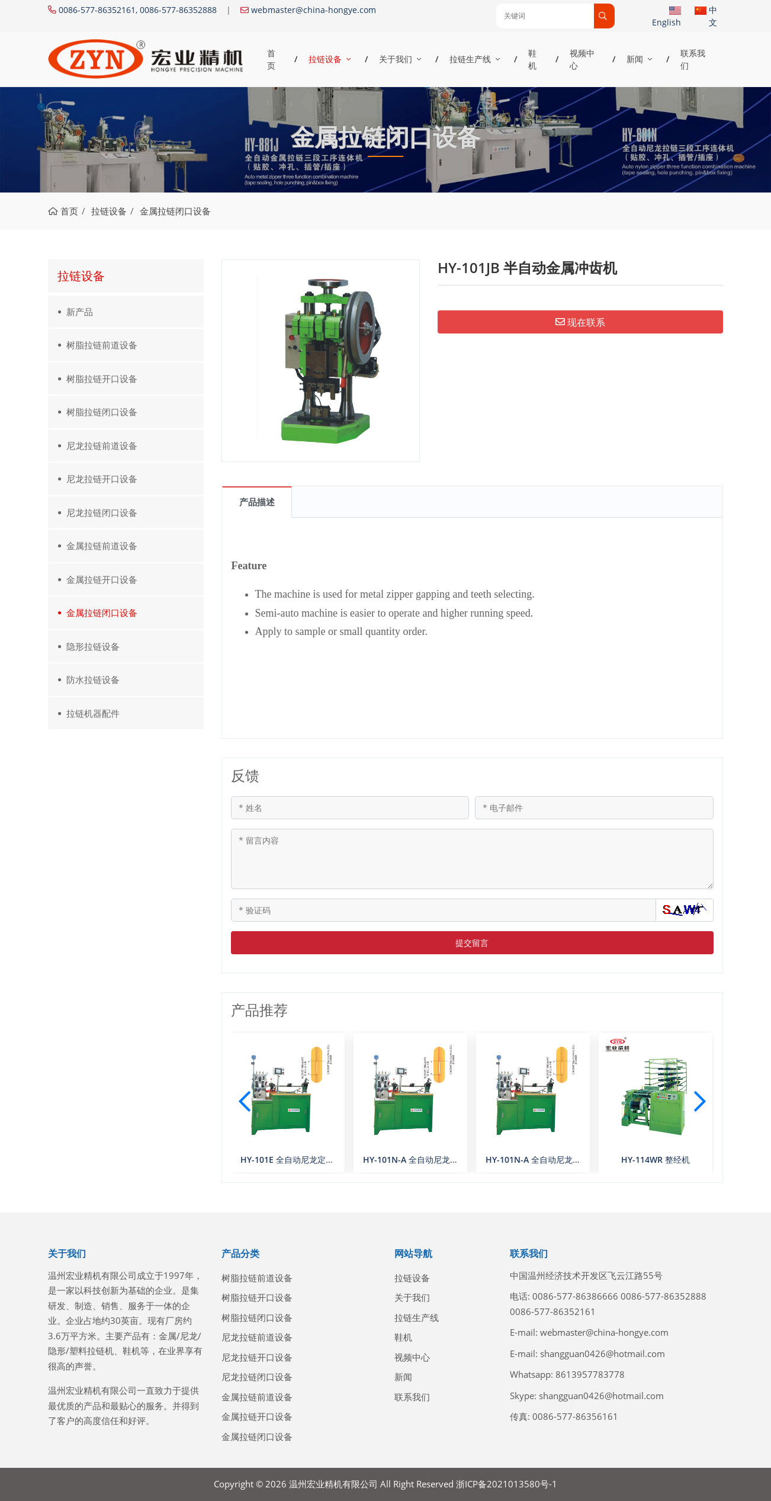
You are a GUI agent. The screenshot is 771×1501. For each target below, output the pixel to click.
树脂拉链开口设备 (101, 378)
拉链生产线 (470, 59)
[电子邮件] (594, 807)
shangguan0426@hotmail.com (602, 1353)
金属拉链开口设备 (101, 579)
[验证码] (444, 910)
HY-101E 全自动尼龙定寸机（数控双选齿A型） (327, 1159)
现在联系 (580, 322)
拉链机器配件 (93, 713)
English (666, 22)
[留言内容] (472, 859)
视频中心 (582, 59)
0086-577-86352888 (663, 1296)
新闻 (635, 59)
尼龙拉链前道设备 (101, 445)
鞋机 (532, 59)
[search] (604, 16)
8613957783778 (590, 1374)
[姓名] (350, 807)
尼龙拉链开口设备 (101, 479)
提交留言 (472, 942)
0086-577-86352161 (553, 1311)
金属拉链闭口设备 (101, 612)
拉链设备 (325, 59)
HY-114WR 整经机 (655, 1159)
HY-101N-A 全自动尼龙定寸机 (541, 1159)
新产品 (79, 311)
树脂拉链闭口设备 (101, 412)
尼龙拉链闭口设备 (101, 512)
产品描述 (257, 502)
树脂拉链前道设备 (101, 345)
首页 (271, 59)
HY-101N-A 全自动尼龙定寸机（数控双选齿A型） (455, 1159)
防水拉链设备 (93, 679)
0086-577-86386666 (575, 1296)
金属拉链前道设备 (101, 545)
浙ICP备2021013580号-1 (506, 1484)
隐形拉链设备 (93, 646)
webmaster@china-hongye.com (313, 9)
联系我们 (692, 59)
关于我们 (395, 59)
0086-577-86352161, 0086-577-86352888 (138, 9)
